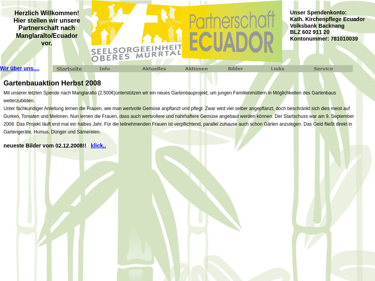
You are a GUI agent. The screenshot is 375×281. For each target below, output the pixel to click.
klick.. (98, 145)
